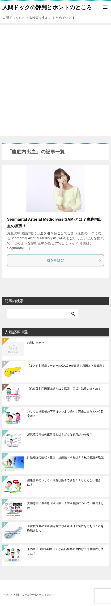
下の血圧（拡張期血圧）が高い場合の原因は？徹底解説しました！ (65, 551)
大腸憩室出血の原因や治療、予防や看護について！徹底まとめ (65, 505)
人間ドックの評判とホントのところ (47, 7)
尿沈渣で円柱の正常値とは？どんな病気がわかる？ (59, 434)
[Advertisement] (55, 80)
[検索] (42, 313)
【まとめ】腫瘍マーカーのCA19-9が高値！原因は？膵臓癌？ (66, 365)
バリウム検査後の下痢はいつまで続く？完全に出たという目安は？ (65, 413)
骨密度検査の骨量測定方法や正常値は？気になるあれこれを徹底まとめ (65, 528)
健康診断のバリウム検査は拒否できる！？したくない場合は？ (64, 482)
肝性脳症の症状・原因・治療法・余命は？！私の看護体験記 (65, 457)
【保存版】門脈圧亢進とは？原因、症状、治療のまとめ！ (64, 388)
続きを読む (74, 260)
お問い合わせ (35, 342)
